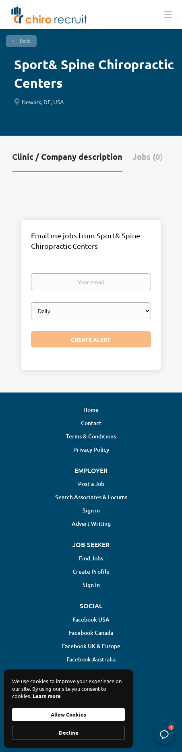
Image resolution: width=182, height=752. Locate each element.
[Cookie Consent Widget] (68, 708)
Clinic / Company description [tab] (67, 156)
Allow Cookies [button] (68, 714)
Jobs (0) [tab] (147, 156)
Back (25, 40)
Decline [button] (69, 732)
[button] (164, 734)
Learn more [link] (47, 695)
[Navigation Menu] (168, 14)
